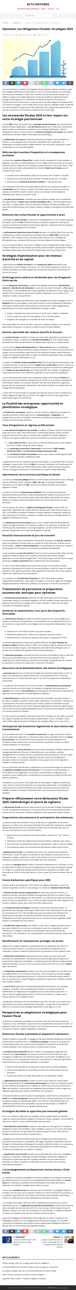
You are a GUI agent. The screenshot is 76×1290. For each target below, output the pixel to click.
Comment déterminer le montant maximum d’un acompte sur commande (30, 1267)
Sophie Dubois (26, 35)
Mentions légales (62, 1288)
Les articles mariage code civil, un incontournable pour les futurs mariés (29, 1271)
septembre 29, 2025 (11, 35)
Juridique (39, 35)
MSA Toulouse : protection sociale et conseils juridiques (23, 1275)
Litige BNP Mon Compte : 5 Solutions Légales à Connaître (24, 1278)
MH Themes (52, 1288)
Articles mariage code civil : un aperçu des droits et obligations (25, 1263)
